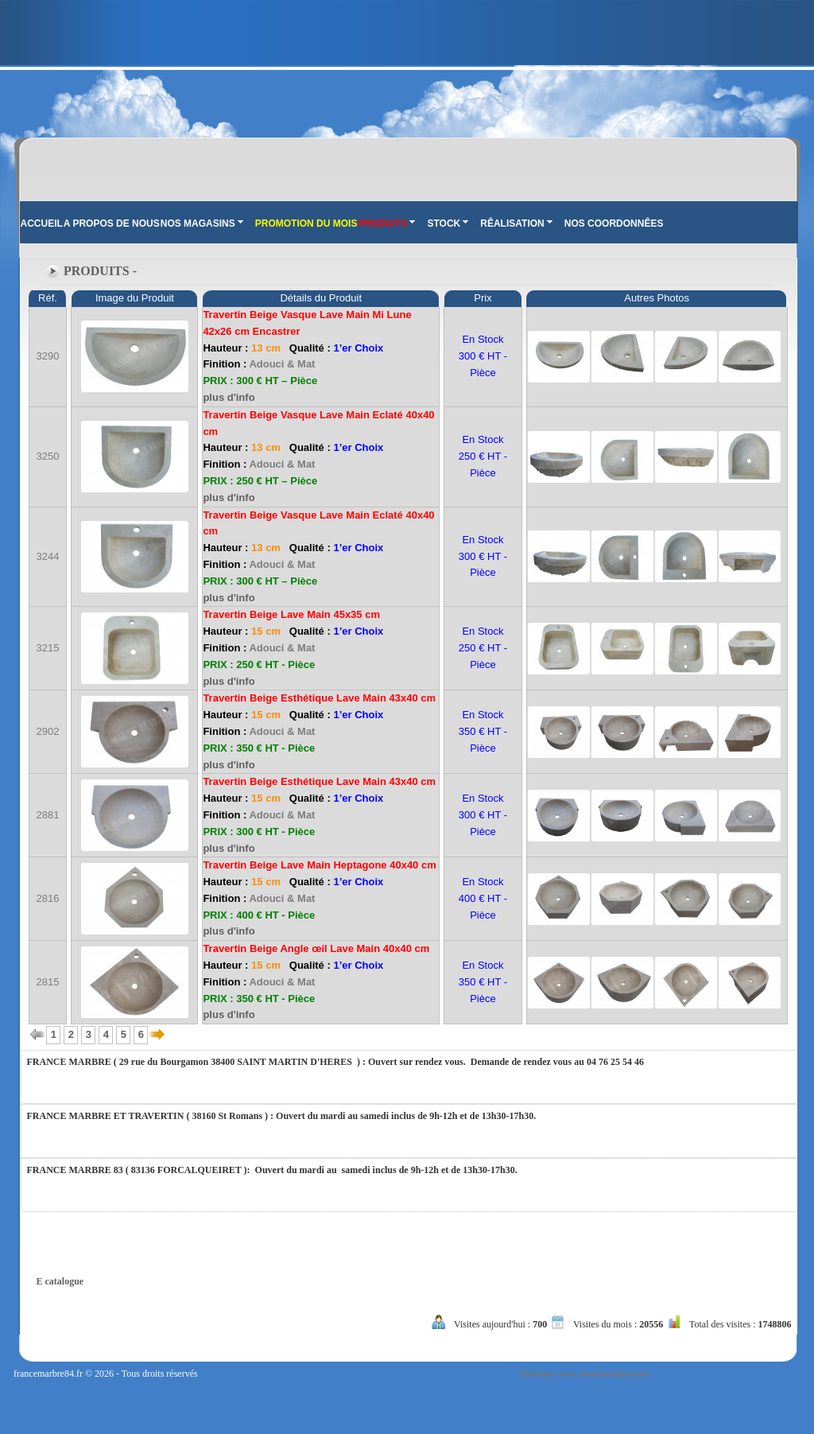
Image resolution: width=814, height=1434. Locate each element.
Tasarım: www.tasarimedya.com (583, 1373)
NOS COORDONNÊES (614, 223)
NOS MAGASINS (202, 223)
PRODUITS (386, 223)
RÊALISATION (516, 223)
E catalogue (60, 1281)
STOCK (447, 223)
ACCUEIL (42, 223)
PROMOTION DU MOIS (306, 223)
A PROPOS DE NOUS (112, 223)
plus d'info (228, 397)
